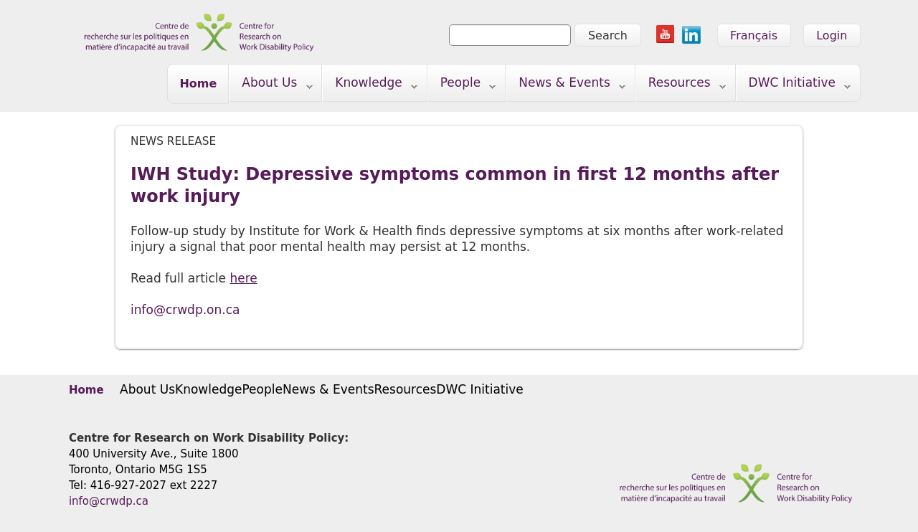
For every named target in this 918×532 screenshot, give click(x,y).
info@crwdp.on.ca (185, 310)
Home (198, 83)
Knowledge (370, 85)
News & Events (565, 85)
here (243, 278)
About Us (271, 85)
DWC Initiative (794, 85)
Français (753, 35)
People (462, 85)
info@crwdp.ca (108, 501)
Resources (681, 85)
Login (831, 35)
